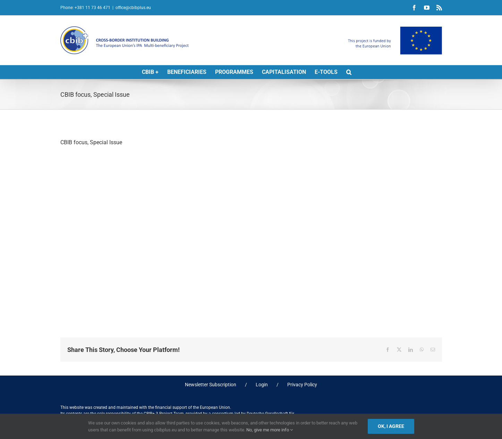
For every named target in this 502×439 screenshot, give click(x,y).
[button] (348, 72)
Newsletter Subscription (210, 384)
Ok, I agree (391, 426)
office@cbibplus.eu (133, 7)
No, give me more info (269, 429)
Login (262, 384)
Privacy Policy (302, 384)
